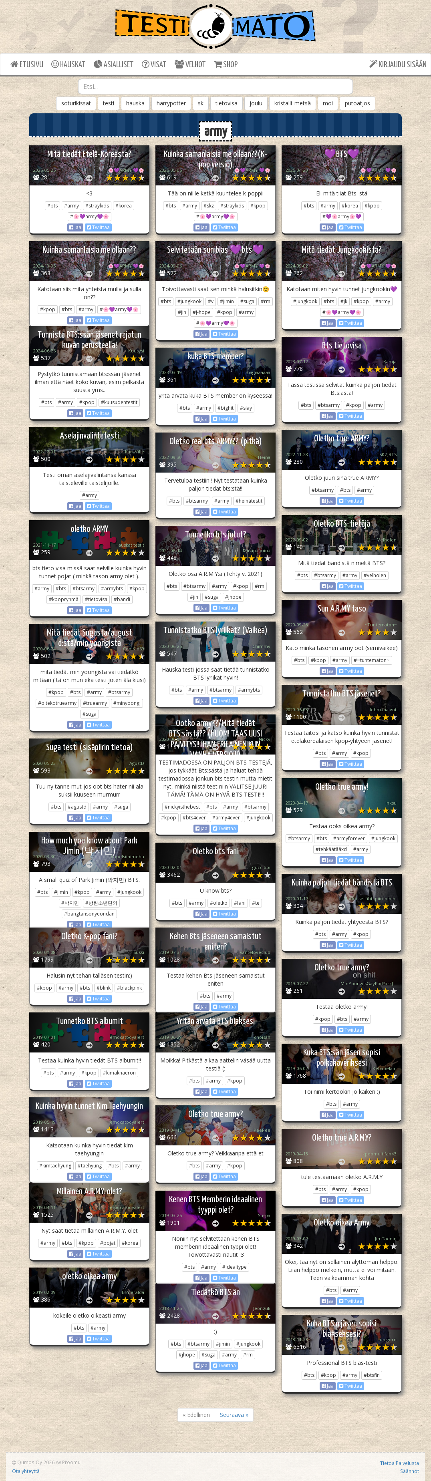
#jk (343, 301)
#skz (208, 205)
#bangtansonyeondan (89, 913)
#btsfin (372, 1375)
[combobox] (215, 86)
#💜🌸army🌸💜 (341, 216)
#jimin (227, 301)
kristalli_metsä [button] (292, 103)
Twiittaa (98, 227)
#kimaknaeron (119, 1072)
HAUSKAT (68, 64)
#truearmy (95, 703)
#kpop (258, 205)
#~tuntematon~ (372, 660)
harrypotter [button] (171, 103)
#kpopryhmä (64, 599)
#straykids (97, 205)
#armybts (112, 588)
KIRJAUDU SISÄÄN (398, 64)
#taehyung (90, 1165)
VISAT (154, 64)
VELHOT (190, 64)
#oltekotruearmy (57, 703)
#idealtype (234, 1267)
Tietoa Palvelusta (399, 1463)
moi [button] (328, 103)
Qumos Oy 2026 (33, 1462)
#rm (265, 301)
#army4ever (226, 817)
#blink (104, 987)
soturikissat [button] (76, 103)
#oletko (219, 902)
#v (210, 301)
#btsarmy (329, 405)
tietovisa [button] (227, 103)
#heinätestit (249, 500)
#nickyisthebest (182, 806)
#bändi (122, 599)
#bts (52, 205)
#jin (182, 312)
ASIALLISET (114, 64)
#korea (123, 205)
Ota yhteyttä (26, 1471)
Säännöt (409, 1471)
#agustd (77, 806)
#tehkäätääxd (331, 849)
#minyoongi (127, 703)
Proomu (71, 1462)
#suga (247, 301)
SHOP (226, 64)
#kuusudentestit (119, 402)
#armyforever (349, 838)
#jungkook (189, 301)
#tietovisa (96, 599)
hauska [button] (135, 103)
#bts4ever (194, 817)
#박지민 (70, 902)
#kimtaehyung (55, 1165)
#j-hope (202, 312)
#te (256, 902)
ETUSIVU (26, 64)
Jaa (75, 227)
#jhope (233, 597)
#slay (246, 407)
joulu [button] (256, 103)
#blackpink (129, 987)
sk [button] (200, 103)
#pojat (107, 1243)
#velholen (375, 575)
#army (71, 205)
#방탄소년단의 (101, 902)
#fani (240, 902)
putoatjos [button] (357, 103)
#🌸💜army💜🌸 (89, 216)
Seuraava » (234, 1415)
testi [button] (108, 103)
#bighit (226, 407)
